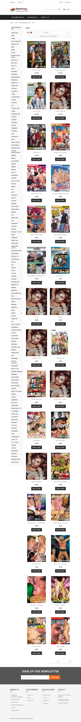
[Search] (52, 9)
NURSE (13, 313)
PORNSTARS (15, 353)
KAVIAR (13, 268)
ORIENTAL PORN (16, 330)
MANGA (13, 287)
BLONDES (14, 71)
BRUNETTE (14, 83)
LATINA (13, 273)
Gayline (60, 317)
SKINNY (13, 394)
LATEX (13, 270)
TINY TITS (14, 439)
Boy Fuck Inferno (36, 482)
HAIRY (13, 235)
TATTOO (14, 425)
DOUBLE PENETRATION (15, 151)
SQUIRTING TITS (16, 408)
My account (30, 700)
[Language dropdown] (13, 2)
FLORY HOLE (15, 206)
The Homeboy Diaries (60, 234)
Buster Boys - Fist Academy (36, 523)
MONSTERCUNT (16, 299)
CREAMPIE (14, 128)
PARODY (13, 341)
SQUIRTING (14, 405)
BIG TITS (14, 66)
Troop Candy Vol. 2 (60, 70)
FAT (12, 189)
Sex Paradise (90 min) (60, 481)
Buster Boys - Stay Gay (60, 523)
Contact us (67, 2)
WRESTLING (14, 462)
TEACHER (14, 428)
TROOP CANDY (36, 70)
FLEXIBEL (14, 203)
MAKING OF (14, 285)
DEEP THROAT (15, 142)
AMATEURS (14, 33)
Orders (45, 698)
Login (28, 698)
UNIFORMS (14, 451)
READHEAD (14, 366)
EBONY (13, 158)
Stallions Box (60, 358)
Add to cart (36, 77)
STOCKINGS (14, 411)
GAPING (13, 212)
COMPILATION (15, 114)
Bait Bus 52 (36, 152)
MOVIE (13, 302)
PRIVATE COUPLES (14, 362)
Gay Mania (36, 440)
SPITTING (14, 402)
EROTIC (13, 172)
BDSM (13, 50)
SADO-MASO (15, 380)
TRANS (13, 448)
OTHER (13, 333)
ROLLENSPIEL (15, 377)
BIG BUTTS (14, 60)
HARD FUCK (14, 240)
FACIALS (13, 184)
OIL (12, 321)
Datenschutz (14, 702)
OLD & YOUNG (15, 324)
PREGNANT (14, 358)
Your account (48, 690)
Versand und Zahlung (17, 705)
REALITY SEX (15, 368)
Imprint (13, 707)
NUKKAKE (14, 307)
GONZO (13, 229)
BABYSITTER (15, 44)
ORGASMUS (14, 327)
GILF (12, 220)
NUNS (13, 310)
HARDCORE (14, 243)
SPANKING (14, 400)
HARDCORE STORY (14, 247)
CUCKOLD (14, 131)
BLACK (13, 68)
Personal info (46, 695)
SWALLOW (14, 419)
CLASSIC (13, 100)
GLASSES (13, 226)
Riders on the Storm (60, 564)
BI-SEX (13, 52)
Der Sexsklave (60, 440)
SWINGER (14, 422)
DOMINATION (15, 148)
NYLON (13, 316)
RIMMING (14, 374)
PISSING (13, 350)
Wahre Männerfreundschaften (37, 276)
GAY (12, 215)
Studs (36, 317)
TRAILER (13, 445)
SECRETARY (14, 383)
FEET (12, 192)
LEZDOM (13, 279)
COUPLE (13, 125)
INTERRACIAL (15, 259)
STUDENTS (14, 417)
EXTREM (13, 178)
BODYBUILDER (15, 77)
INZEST (13, 262)
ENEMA (13, 164)
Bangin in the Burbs (60, 152)
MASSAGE (14, 290)
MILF (12, 296)
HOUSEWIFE (14, 253)
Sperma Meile (36, 646)
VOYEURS (14, 456)
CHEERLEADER (15, 97)
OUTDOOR (14, 336)
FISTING (13, 201)
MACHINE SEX (15, 282)
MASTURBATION (16, 293)
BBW (12, 47)
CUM (12, 134)
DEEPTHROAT (15, 145)
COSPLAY (14, 117)
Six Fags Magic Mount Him (60, 193)
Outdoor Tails (36, 358)
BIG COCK (14, 63)
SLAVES (13, 397)
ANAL (13, 35)
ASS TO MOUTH (16, 41)
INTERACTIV (15, 256)
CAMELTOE (14, 85)
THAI (12, 434)
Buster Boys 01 (60, 276)
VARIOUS (14, 453)
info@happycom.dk (63, 700)
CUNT (13, 139)
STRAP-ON (14, 414)
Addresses (46, 700)
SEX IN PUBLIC (15, 385)
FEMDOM (14, 195)
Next (69, 661)
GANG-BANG (15, 209)
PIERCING (14, 344)
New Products (32, 17)
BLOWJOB (14, 74)
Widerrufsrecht (15, 699)
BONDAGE (14, 80)
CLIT (12, 105)
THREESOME (15, 436)
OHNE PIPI (14, 319)
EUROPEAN (14, 175)
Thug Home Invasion (36, 234)
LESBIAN (13, 276)
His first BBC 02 (60, 111)
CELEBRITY (14, 91)
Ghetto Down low (36, 193)
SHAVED (13, 388)
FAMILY (13, 186)
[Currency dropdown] (21, 2)
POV (12, 355)
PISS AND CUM (15, 347)
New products (15, 710)
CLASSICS (14, 102)
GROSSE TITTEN (16, 232)
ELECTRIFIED (15, 161)
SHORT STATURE (16, 391)
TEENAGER (14, 431)
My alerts (45, 703)
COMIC (13, 111)
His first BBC (37, 111)
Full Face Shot (36, 564)
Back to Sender (60, 605)
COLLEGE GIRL (15, 108)
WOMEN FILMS (15, 459)
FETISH (13, 198)
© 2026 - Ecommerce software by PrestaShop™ (21, 718)
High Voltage (60, 646)
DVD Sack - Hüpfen (60, 399)
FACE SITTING (15, 181)
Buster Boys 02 (36, 399)
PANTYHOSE (15, 338)
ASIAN (13, 38)
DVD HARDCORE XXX (18, 17)
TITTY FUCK (14, 442)
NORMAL (14, 304)
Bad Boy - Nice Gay (36, 605)
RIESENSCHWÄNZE (16, 371)
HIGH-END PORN (16, 251)
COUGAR (13, 119)
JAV (12, 265)
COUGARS (14, 122)
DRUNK (13, 155)
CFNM (13, 94)
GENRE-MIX (14, 218)
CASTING (14, 88)
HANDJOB (14, 237)
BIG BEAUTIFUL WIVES (15, 56)
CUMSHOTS (14, 136)
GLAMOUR (14, 223)
